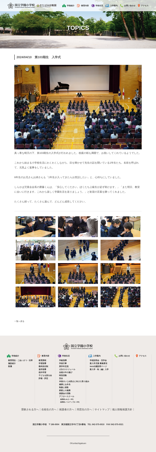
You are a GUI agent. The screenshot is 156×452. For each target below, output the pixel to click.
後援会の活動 (64, 393)
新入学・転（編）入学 (99, 369)
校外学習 (42, 372)
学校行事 (63, 363)
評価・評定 (43, 378)
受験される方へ (30, 409)
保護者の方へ (66, 409)
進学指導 (42, 369)
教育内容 (83, 5)
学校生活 (97, 5)
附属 (10, 366)
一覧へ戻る (19, 321)
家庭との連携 (64, 390)
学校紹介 (68, 5)
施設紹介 (12, 363)
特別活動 (63, 375)
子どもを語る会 (45, 375)
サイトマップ (102, 409)
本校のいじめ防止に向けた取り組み (70, 381)
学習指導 (42, 363)
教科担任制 (43, 366)
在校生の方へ (48, 409)
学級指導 (63, 360)
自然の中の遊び (65, 372)
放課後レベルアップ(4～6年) (69, 402)
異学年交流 (64, 366)
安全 (61, 378)
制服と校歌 (64, 387)
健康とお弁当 (64, 384)
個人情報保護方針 (122, 409)
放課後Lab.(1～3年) (66, 399)
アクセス (143, 5)
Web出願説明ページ (98, 366)
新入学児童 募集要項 (98, 363)
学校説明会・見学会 (98, 360)
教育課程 (42, 360)
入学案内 (112, 5)
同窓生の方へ (84, 409)
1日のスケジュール (67, 369)
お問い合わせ (127, 5)
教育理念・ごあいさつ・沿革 (19, 360)
